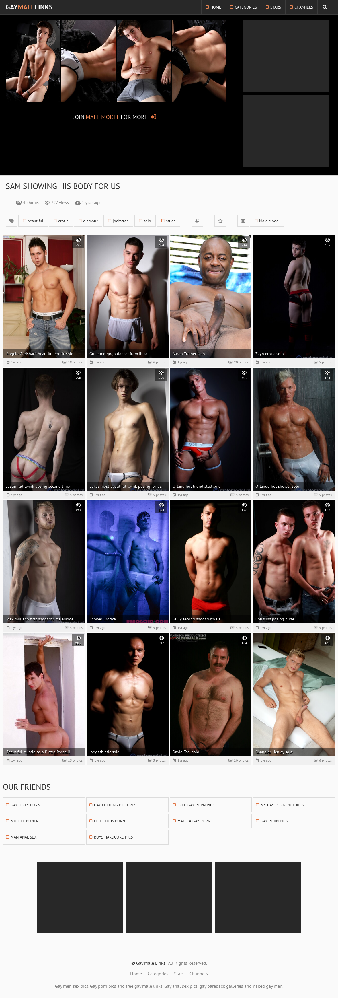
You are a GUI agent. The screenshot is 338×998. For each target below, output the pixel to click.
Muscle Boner (24, 821)
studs (170, 220)
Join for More (110, 117)
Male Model (269, 220)
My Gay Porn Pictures (282, 805)
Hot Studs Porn (109, 821)
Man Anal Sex (24, 837)
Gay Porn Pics (274, 821)
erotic (63, 220)
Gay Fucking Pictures (115, 805)
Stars (275, 7)
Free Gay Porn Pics (195, 805)
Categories (246, 7)
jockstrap (121, 220)
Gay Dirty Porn (25, 805)
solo (147, 220)
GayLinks (29, 7)
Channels (303, 7)
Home (215, 7)
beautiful (35, 220)
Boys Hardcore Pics (113, 837)
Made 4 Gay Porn (193, 821)
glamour (90, 220)
